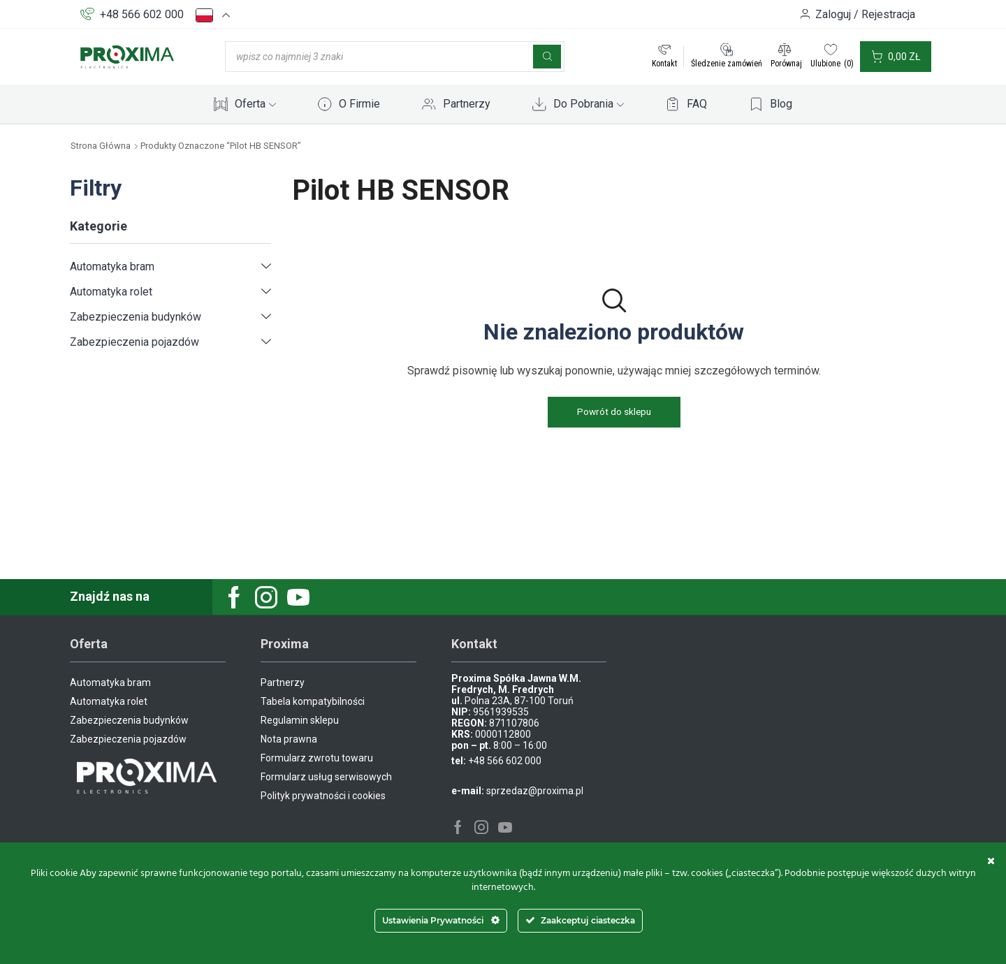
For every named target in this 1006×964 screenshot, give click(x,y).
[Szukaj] (547, 56)
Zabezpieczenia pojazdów (134, 342)
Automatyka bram (112, 266)
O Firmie (359, 103)
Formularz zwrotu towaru (317, 758)
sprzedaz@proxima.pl (534, 790)
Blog (781, 103)
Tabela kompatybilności (313, 701)
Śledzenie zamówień (726, 63)
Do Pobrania (588, 103)
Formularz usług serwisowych (326, 776)
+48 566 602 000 (142, 14)
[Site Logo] (127, 55)
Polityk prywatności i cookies (323, 795)
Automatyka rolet (111, 291)
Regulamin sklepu (300, 720)
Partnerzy (466, 103)
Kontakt (664, 63)
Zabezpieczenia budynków (135, 316)
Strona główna (101, 145)
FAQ (697, 103)
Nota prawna (289, 739)
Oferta (255, 103)
